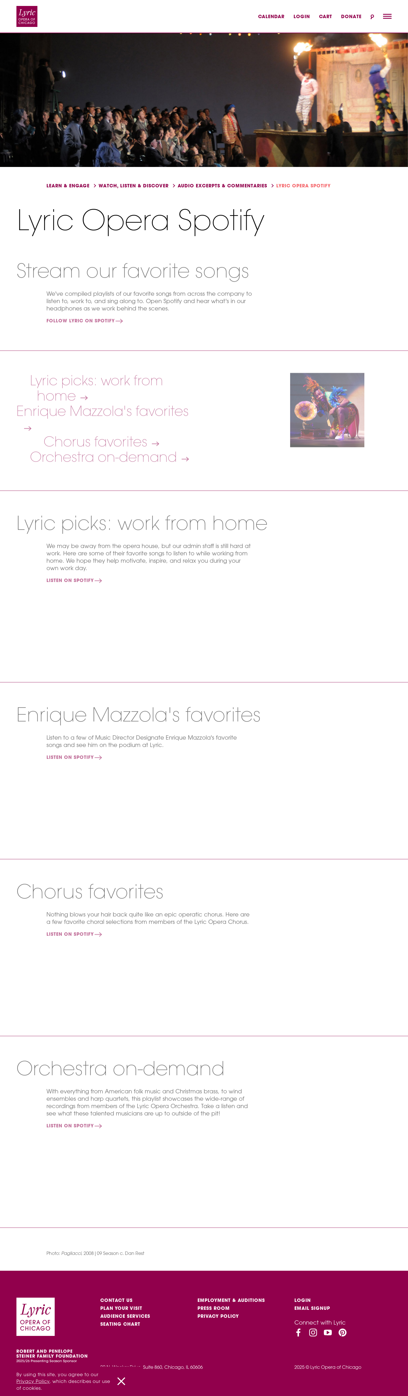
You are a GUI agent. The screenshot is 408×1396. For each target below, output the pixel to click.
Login (302, 16)
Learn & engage (68, 186)
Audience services (125, 1316)
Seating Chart (120, 1324)
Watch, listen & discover (134, 186)
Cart (325, 16)
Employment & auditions (231, 1300)
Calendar (271, 16)
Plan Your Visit (121, 1308)
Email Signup (312, 1308)
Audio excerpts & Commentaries (222, 186)
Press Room (213, 1308)
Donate (351, 16)
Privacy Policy (218, 1316)
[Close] (121, 1381)
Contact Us (116, 1300)
